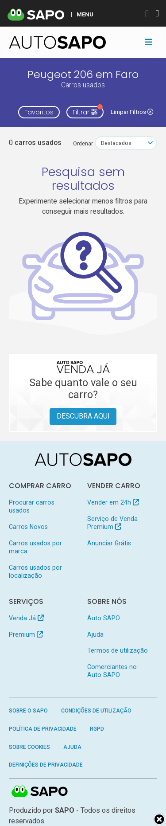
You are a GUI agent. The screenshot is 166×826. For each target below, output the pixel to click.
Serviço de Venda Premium (112, 522)
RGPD (97, 729)
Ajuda (95, 634)
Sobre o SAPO (28, 711)
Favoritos (39, 112)
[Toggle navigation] (148, 42)
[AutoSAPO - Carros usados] (57, 42)
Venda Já (26, 618)
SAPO (40, 792)
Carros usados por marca (35, 547)
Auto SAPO (103, 618)
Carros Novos (28, 526)
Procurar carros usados (31, 506)
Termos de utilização (117, 650)
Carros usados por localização (35, 571)
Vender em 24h (113, 502)
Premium (26, 634)
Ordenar (83, 143)
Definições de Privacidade (46, 765)
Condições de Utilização (96, 711)
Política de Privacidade (43, 729)
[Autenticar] (147, 15)
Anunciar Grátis (109, 543)
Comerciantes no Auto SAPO (112, 670)
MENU (85, 14)
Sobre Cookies (29, 747)
